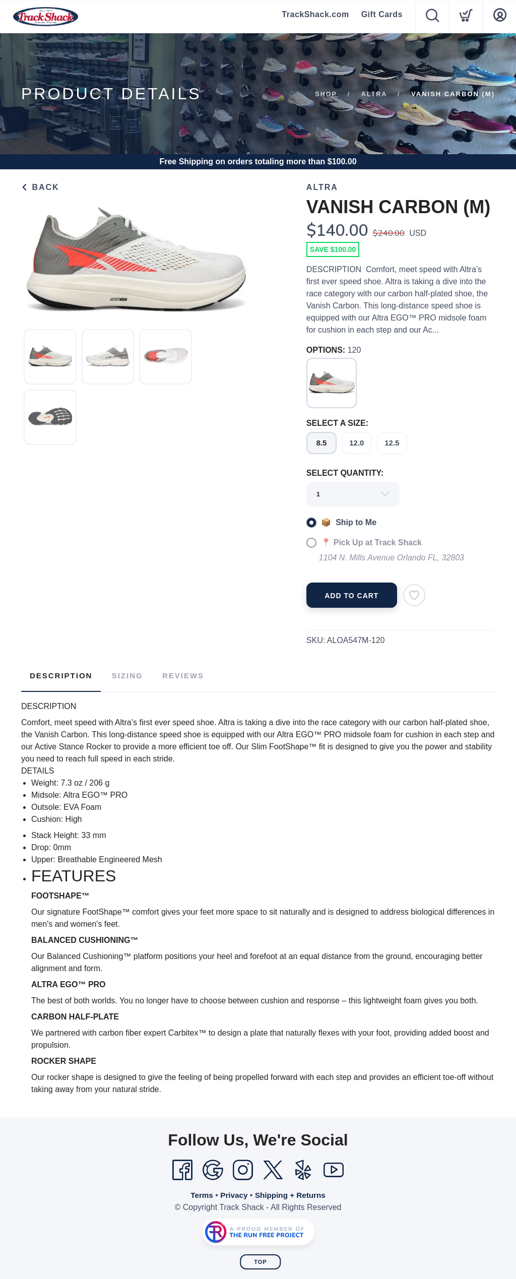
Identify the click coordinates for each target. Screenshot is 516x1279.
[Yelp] (303, 1168)
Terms (199, 1192)
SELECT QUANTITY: (344, 473)
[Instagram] (243, 1168)
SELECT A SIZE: (337, 423)
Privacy (232, 1192)
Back (40, 187)
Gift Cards (382, 16)
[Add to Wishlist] (414, 595)
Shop (325, 94)
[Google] (213, 1168)
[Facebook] (182, 1168)
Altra (373, 94)
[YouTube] (333, 1168)
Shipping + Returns (291, 1192)
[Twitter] (273, 1168)
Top (260, 1259)
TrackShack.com (315, 16)
